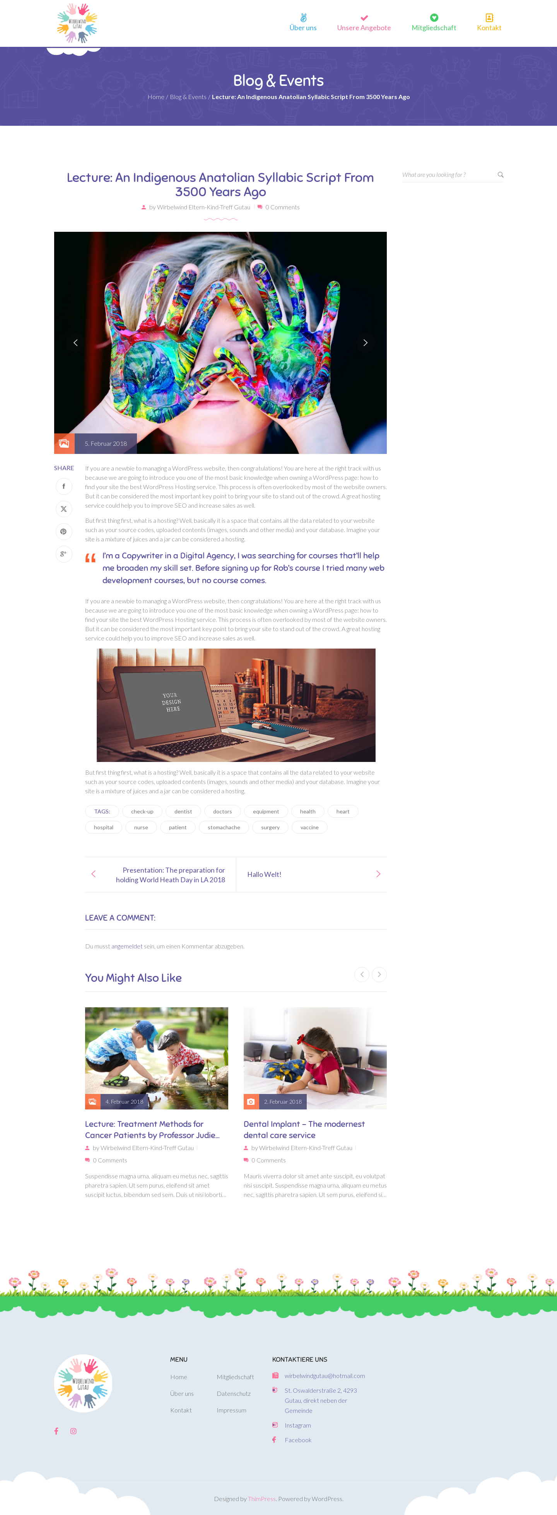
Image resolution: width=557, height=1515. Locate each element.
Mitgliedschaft (434, 26)
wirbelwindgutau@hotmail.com (325, 1375)
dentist (183, 811)
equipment (266, 811)
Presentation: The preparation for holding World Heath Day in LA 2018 (170, 874)
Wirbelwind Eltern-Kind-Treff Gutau (203, 206)
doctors (222, 811)
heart (343, 811)
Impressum (231, 1410)
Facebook (298, 1439)
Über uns (303, 26)
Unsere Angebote (364, 26)
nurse (141, 826)
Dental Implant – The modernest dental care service (304, 1129)
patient (178, 826)
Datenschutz (234, 1393)
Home (155, 96)
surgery (270, 826)
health (308, 811)
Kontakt (489, 26)
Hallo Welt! (264, 874)
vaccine (310, 826)
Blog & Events (188, 96)
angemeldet (127, 946)
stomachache (224, 826)
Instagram (298, 1425)
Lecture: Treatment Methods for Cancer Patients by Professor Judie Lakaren (150, 1129)
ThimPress (262, 1498)
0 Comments (283, 206)
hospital (103, 826)
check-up (142, 811)
